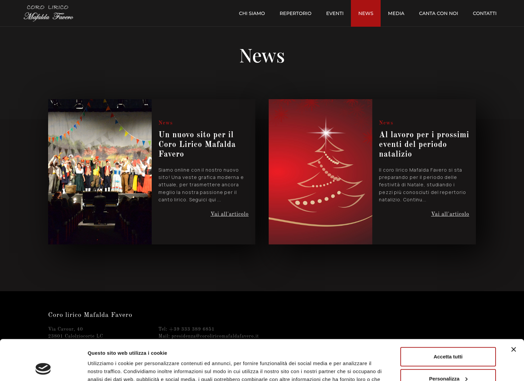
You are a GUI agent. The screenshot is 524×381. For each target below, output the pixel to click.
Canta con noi (438, 13)
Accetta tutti (448, 319)
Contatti (485, 13)
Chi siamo (252, 13)
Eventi (335, 13)
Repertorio (295, 13)
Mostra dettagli (106, 368)
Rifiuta (448, 362)
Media (396, 13)
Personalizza (448, 340)
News (365, 13)
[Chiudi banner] (513, 311)
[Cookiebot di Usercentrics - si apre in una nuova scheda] (43, 368)
